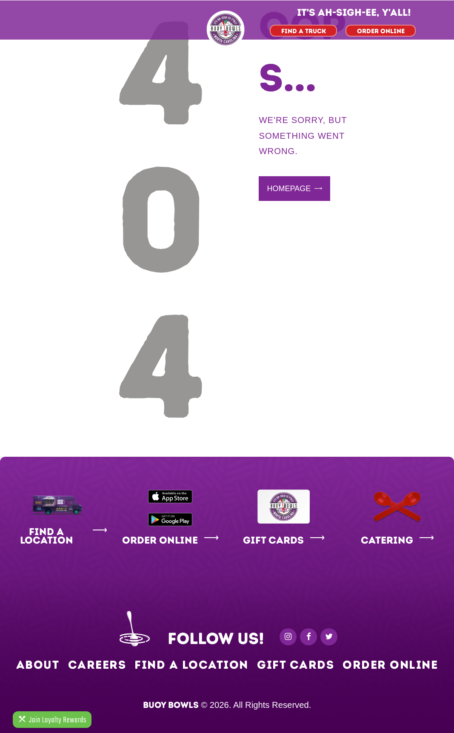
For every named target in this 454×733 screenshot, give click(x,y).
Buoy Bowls (171, 705)
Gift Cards (295, 665)
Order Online (390, 665)
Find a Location (191, 665)
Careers (97, 665)
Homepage (289, 188)
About (38, 665)
